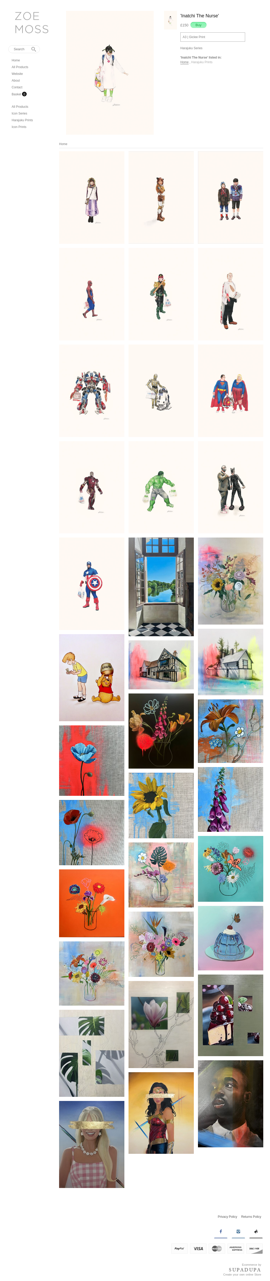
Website (17, 74)
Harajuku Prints (22, 120)
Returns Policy (251, 1217)
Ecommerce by (251, 1264)
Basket (17, 94)
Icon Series (19, 113)
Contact (17, 87)
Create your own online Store (242, 1274)
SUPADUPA (245, 1270)
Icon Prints (19, 127)
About (16, 80)
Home (16, 60)
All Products (20, 67)
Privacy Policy (227, 1217)
